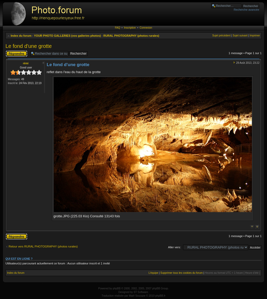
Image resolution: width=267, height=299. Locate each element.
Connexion (146, 27)
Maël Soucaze (137, 295)
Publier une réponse (16, 53)
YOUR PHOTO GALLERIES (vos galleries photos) (67, 35)
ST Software (141, 292)
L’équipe (153, 272)
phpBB (116, 288)
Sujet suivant (240, 35)
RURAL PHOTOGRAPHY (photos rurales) (131, 35)
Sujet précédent (221, 35)
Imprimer (255, 35)
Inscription (130, 27)
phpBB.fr (160, 295)
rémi (25, 63)
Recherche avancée (246, 9)
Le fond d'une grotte (28, 46)
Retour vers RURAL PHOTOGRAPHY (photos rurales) (43, 246)
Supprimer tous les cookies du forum (181, 272)
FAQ (117, 27)
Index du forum (21, 35)
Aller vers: (174, 247)
